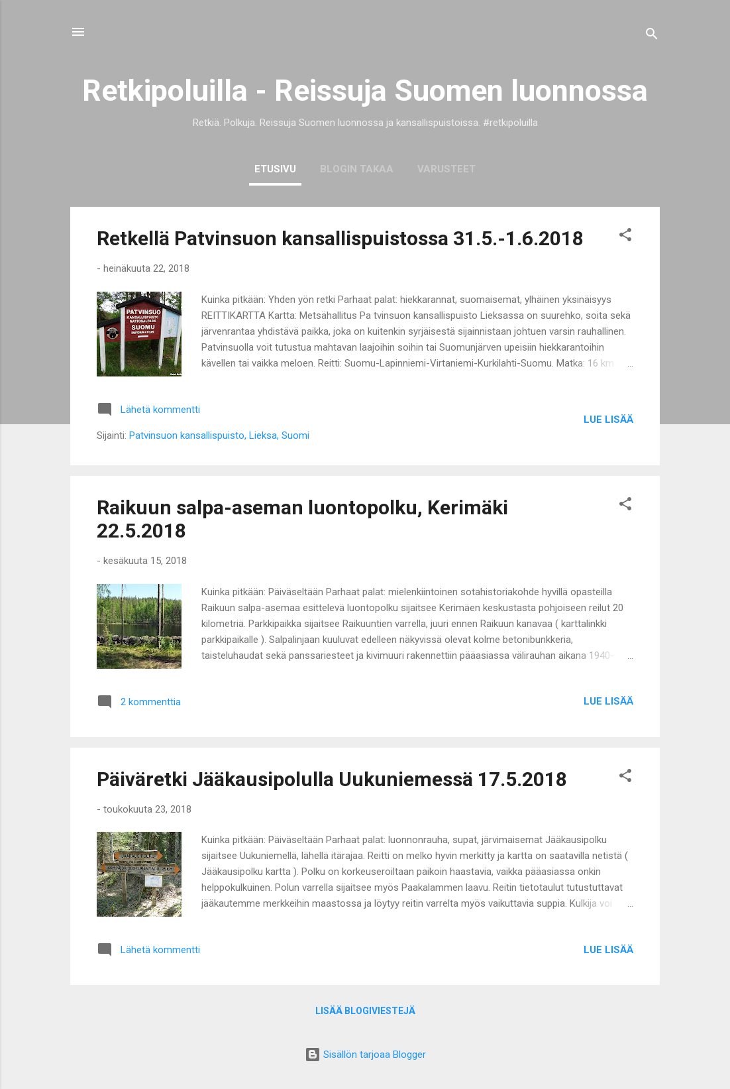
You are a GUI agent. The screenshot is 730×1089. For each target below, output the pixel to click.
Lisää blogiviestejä (365, 1010)
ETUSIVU (275, 169)
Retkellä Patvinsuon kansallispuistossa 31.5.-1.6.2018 (340, 238)
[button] (625, 237)
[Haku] (652, 36)
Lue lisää (608, 420)
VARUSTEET (446, 169)
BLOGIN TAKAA (356, 169)
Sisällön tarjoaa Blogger (365, 1054)
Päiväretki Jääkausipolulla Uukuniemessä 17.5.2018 (332, 779)
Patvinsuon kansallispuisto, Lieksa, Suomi (219, 435)
